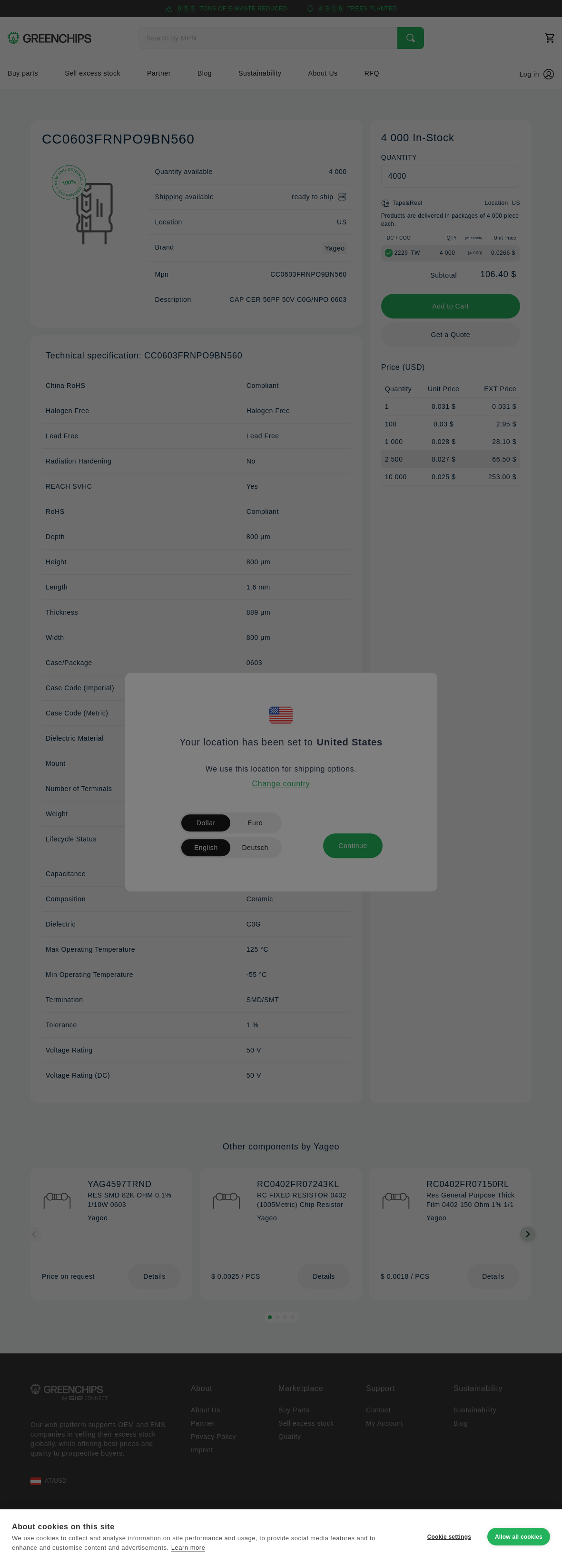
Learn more (188, 1547)
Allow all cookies (518, 1537)
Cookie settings (449, 1537)
